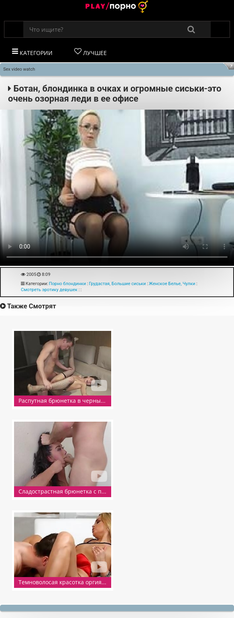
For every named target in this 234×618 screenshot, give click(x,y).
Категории (32, 52)
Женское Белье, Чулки (172, 283)
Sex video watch (19, 69)
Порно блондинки (67, 283)
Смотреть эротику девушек (49, 289)
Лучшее (90, 52)
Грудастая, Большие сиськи (117, 283)
